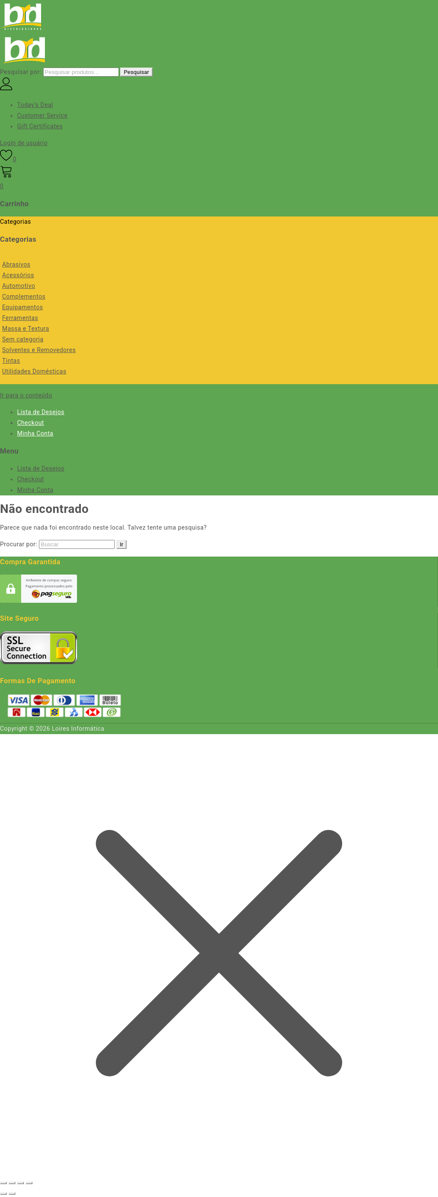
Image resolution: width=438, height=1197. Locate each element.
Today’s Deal (35, 104)
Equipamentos (22, 307)
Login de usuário (23, 142)
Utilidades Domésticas (34, 371)
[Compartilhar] (20, 1183)
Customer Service (42, 115)
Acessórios (18, 275)
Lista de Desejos (40, 412)
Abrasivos (16, 264)
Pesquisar (136, 72)
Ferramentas (20, 317)
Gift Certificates (39, 126)
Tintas (11, 360)
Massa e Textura (25, 328)
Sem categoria (23, 339)
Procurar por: (18, 544)
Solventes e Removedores (39, 350)
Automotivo (18, 285)
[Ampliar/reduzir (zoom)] (3, 1183)
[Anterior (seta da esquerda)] (3, 1193)
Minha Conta (35, 433)
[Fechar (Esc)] (29, 1183)
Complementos (23, 296)
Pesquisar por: (20, 71)
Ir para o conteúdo (26, 395)
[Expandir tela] (12, 1183)
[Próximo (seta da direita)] (12, 1193)
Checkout (30, 422)
